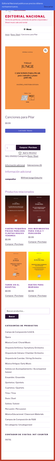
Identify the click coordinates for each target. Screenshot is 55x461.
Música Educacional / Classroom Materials (24, 414)
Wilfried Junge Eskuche (31, 178)
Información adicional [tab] (15, 165)
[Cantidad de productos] (10, 148)
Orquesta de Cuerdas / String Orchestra (23, 358)
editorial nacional (25, 16)
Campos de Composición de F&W (20, 419)
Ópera (8, 337)
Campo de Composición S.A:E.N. (19, 332)
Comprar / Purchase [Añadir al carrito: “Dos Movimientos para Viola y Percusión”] (37, 242)
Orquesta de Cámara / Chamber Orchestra (24, 353)
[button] (45, 50)
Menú (27, 29)
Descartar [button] (48, 7)
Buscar (12, 316)
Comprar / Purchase (28, 147)
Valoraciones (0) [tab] (34, 165)
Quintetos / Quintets (14, 382)
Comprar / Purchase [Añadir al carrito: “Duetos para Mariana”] (37, 296)
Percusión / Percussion (15, 409)
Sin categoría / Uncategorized (18, 425)
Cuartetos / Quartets (14, 388)
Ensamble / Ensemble (15, 377)
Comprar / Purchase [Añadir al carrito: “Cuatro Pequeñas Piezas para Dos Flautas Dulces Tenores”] (14, 244)
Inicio (7, 34)
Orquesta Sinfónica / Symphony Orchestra (24, 348)
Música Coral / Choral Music (18, 342)
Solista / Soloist (12, 404)
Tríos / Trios (10, 393)
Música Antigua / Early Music (18, 363)
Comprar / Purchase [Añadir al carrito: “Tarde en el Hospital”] (14, 296)
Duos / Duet (15, 34)
